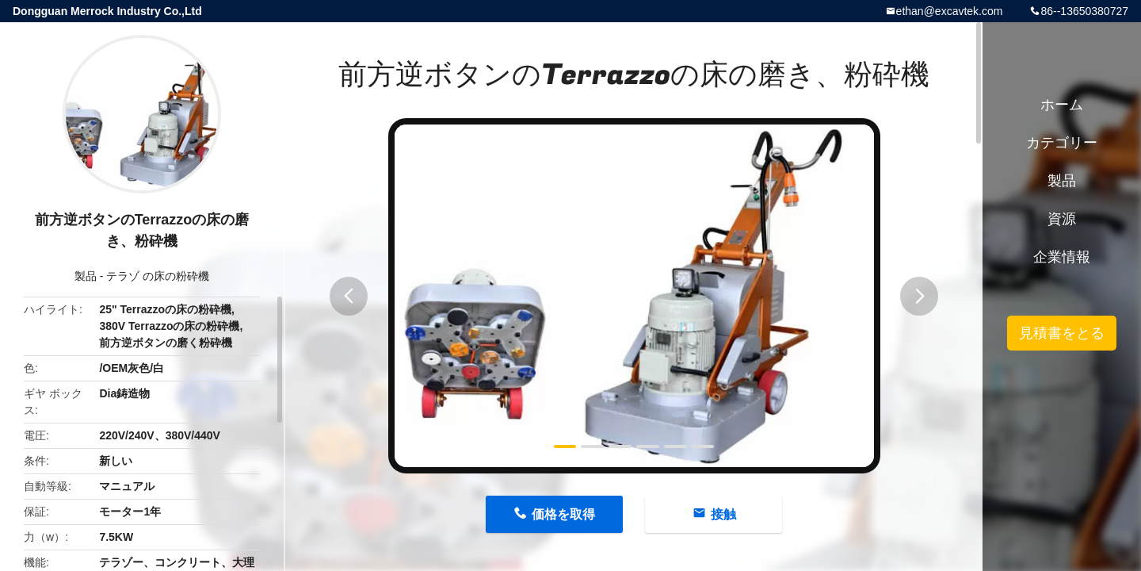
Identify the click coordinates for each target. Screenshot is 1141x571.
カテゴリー (1061, 143)
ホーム (1061, 105)
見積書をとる (1062, 333)
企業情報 (1061, 257)
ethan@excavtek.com (949, 11)
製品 (85, 276)
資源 (1062, 219)
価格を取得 (563, 514)
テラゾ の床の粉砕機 (157, 276)
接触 (723, 514)
